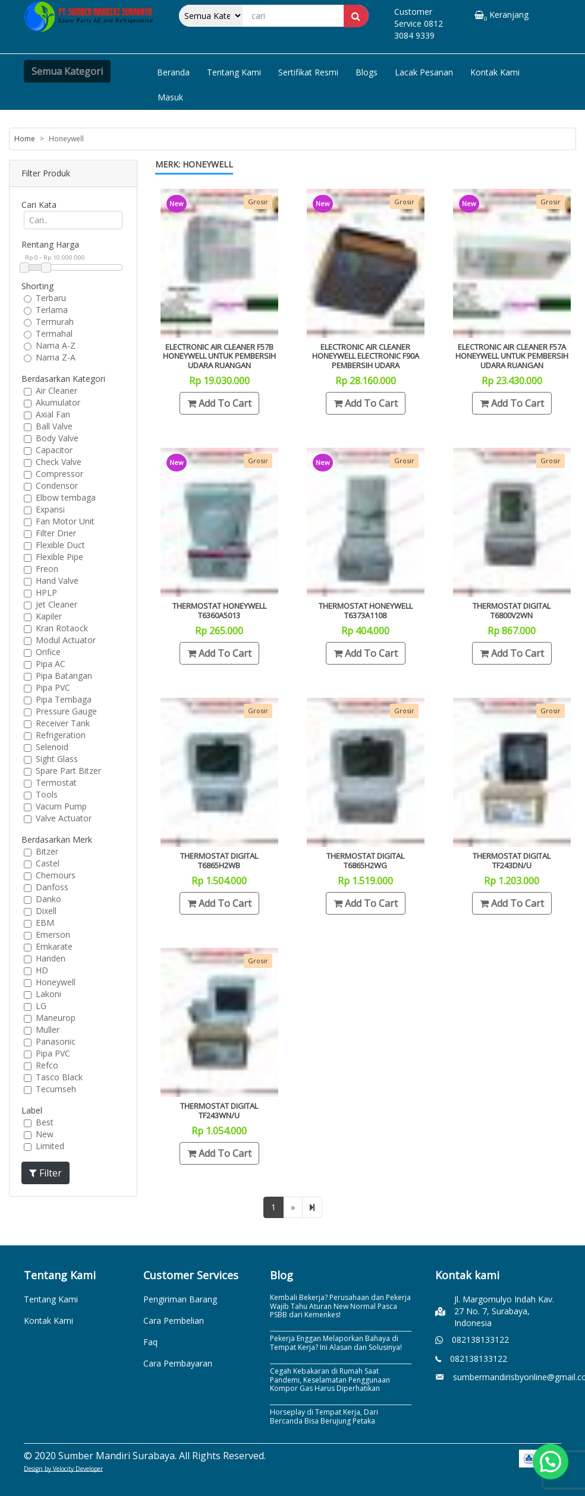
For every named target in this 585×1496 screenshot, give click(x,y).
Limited (50, 1146)
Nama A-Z (56, 345)
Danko (48, 898)
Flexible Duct (60, 545)
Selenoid (52, 746)
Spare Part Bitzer (68, 770)
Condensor (57, 485)
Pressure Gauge (66, 711)
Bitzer (47, 851)
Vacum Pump (61, 806)
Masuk (170, 97)
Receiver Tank (63, 723)
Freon (47, 568)
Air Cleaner (56, 390)
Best (45, 1122)
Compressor (59, 473)
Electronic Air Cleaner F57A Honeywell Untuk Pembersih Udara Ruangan (511, 356)
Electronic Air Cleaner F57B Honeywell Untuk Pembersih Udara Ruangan (219, 356)
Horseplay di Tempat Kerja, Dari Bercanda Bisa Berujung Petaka (324, 1416)
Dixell (46, 910)
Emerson (53, 934)
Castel (47, 863)
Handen (50, 958)
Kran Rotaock (62, 628)
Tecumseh (56, 1089)
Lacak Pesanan (424, 72)
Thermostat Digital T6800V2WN (512, 610)
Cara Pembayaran (177, 1363)
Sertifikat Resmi (308, 72)
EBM (45, 922)
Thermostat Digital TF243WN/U (219, 1110)
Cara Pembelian (173, 1320)
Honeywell (56, 982)
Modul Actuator (66, 640)
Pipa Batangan (64, 675)
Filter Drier (56, 533)
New (45, 1134)
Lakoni (48, 994)
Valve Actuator (64, 818)
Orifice (48, 651)
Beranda (173, 72)
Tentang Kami (234, 72)
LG (41, 1005)
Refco (47, 1065)
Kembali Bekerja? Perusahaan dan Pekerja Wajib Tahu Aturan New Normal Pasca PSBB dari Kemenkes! (340, 1306)
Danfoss (52, 887)
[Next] (312, 1207)
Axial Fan (53, 414)
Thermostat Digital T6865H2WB (219, 860)
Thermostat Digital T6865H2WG (365, 860)
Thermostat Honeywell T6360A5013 (219, 610)
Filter (45, 1172)
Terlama (52, 309)
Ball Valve (54, 426)
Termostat (56, 782)
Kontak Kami (495, 72)
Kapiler (49, 616)
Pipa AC (50, 663)
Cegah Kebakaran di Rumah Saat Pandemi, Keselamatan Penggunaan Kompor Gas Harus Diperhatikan (330, 1379)
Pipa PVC (53, 687)
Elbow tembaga (66, 497)
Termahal (54, 333)
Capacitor (54, 450)
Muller (47, 1029)
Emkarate (54, 946)
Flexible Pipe (59, 556)
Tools (47, 794)
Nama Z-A (56, 357)
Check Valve (58, 461)
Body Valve (57, 438)
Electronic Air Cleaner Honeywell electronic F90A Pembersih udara (365, 356)
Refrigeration (61, 735)
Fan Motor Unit (65, 521)
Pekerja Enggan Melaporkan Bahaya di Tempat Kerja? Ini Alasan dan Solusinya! (336, 1342)
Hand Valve (57, 580)
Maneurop (56, 1017)
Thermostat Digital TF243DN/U (512, 860)
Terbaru (51, 297)
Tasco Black (59, 1077)
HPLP (46, 592)
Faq (150, 1342)
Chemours (56, 875)
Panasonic (56, 1041)
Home (24, 139)
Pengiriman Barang (180, 1299)
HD (42, 970)
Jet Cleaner (56, 604)
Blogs (367, 72)
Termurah (55, 321)
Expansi (50, 509)
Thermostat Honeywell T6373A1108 (366, 610)
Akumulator (58, 402)
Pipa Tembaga (64, 699)
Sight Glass (57, 758)
